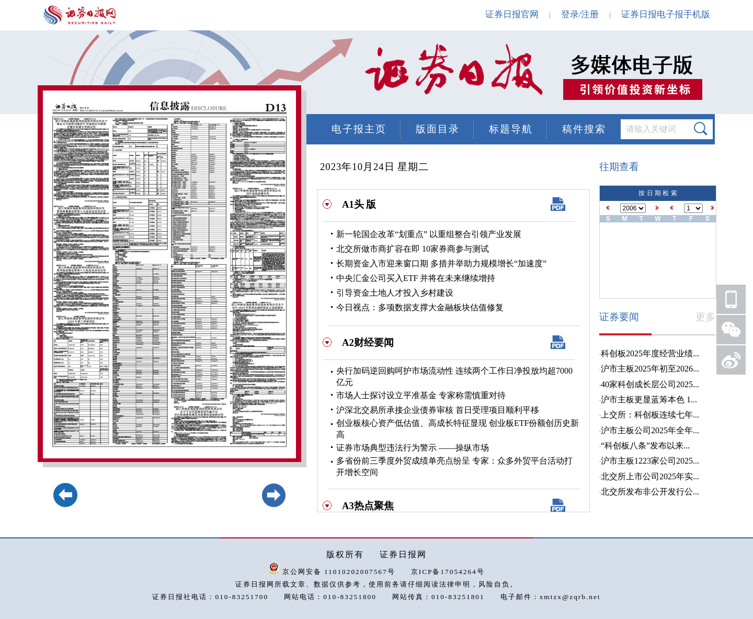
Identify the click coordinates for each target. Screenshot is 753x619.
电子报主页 (359, 128)
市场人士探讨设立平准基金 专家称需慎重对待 (421, 395)
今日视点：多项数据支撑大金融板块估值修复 (420, 307)
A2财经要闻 (368, 342)
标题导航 (511, 128)
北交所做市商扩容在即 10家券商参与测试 (412, 248)
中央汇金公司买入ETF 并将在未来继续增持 (415, 278)
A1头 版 (359, 204)
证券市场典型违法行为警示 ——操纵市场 (412, 447)
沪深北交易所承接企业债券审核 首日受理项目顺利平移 (437, 410)
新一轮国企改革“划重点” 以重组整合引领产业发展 (428, 234)
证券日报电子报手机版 (665, 14)
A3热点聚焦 (368, 505)
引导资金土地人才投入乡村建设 (394, 292)
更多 (705, 316)
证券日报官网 (512, 14)
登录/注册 (580, 14)
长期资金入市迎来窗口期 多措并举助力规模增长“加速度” (441, 263)
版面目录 (438, 128)
